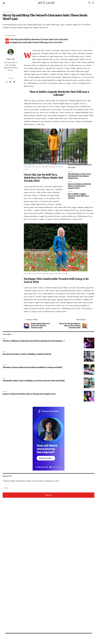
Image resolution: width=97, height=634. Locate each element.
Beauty (4, 12)
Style (4, 378)
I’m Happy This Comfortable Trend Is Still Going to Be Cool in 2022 (36, 42)
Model (4, 352)
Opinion (5, 365)
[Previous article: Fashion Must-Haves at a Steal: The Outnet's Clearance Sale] (39, 323)
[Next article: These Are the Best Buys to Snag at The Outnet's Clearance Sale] (72, 323)
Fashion (70, 172)
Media (4, 338)
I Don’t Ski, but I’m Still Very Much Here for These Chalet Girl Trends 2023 (39, 39)
